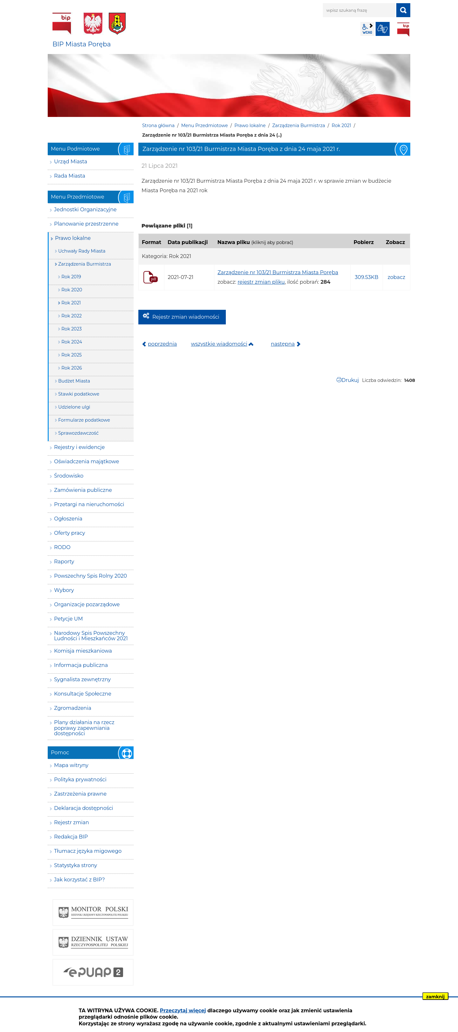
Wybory (64, 590)
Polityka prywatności (80, 780)
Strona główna (158, 125)
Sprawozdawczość (78, 433)
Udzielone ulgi (74, 407)
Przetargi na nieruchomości (89, 504)
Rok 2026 (71, 368)
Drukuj (350, 380)
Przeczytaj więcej (183, 1011)
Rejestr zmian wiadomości (185, 317)
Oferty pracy (69, 533)
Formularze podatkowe (84, 420)
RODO (62, 547)
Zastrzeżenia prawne (80, 794)
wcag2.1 (367, 29)
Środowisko (68, 476)
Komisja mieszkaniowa (83, 651)
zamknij (435, 997)
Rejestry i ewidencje (79, 447)
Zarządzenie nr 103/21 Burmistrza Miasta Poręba (278, 272)
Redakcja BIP (71, 837)
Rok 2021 (341, 125)
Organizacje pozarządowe (87, 604)
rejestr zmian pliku (261, 282)
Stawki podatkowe (78, 394)
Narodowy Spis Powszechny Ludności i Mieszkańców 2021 (91, 636)
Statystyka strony (75, 865)
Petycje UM (68, 619)
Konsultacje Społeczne (82, 694)
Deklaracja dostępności (83, 808)
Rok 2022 (71, 316)
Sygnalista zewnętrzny (82, 679)
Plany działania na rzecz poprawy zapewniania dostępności (84, 728)
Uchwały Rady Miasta (82, 251)
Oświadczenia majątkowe (86, 461)
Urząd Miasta (70, 162)
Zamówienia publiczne (83, 490)
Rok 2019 (71, 277)
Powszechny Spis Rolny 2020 (90, 576)
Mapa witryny (71, 765)
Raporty (64, 562)
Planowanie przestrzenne (86, 224)
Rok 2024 (71, 342)
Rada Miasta (69, 176)
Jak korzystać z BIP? (79, 880)
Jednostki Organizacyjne (85, 210)
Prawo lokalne (250, 125)
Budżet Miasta (74, 381)
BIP (403, 30)
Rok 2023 (71, 329)
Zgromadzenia (72, 708)
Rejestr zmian (71, 822)
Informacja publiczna (81, 665)
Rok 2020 (71, 290)
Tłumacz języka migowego (87, 851)
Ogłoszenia (68, 519)
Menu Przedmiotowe (204, 125)
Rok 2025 (71, 355)
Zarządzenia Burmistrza (298, 125)
